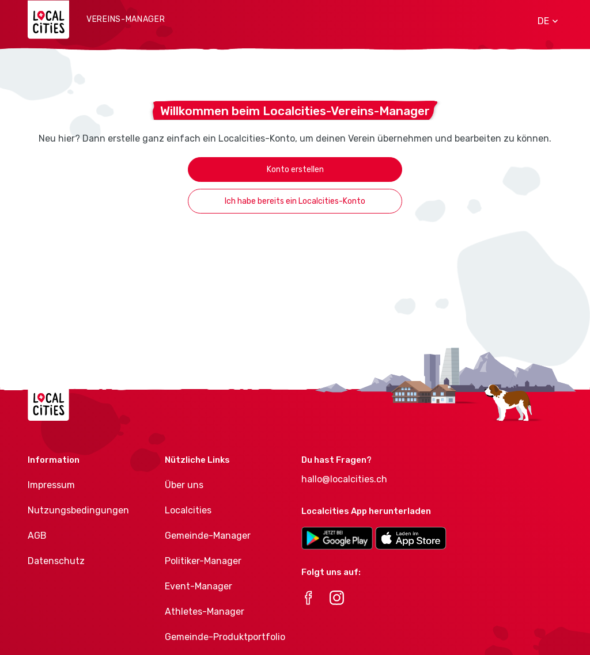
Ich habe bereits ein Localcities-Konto (295, 201)
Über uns (184, 484)
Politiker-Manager (203, 560)
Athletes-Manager (204, 611)
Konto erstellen (295, 169)
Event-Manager (198, 586)
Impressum (51, 484)
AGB (37, 535)
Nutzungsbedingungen (78, 510)
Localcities (188, 510)
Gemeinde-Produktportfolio (225, 636)
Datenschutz (56, 560)
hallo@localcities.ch (344, 479)
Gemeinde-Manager (208, 535)
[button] (543, 21)
